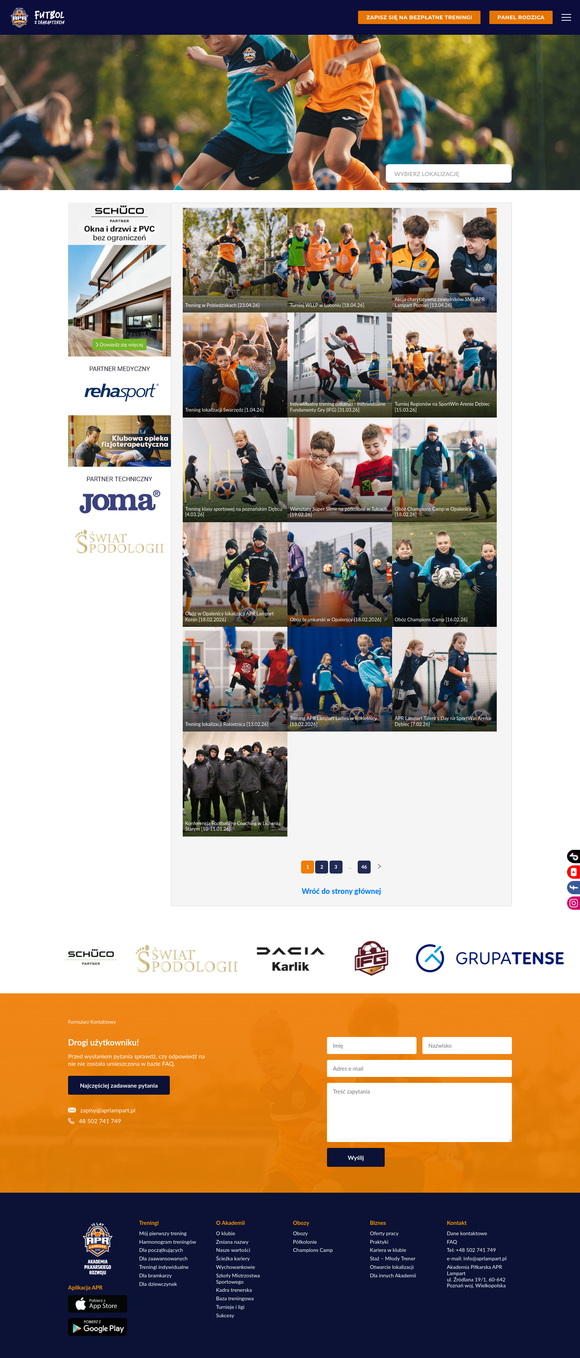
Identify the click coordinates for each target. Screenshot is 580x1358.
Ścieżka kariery (233, 1258)
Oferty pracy (384, 1233)
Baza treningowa (235, 1298)
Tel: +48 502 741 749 (471, 1250)
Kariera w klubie (388, 1250)
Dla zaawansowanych (163, 1258)
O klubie (225, 1233)
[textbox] (447, 174)
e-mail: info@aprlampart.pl (476, 1258)
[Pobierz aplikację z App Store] (97, 1304)
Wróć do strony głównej (341, 890)
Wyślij (356, 1157)
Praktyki (379, 1242)
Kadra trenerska (234, 1290)
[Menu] (566, 17)
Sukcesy (225, 1315)
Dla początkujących (161, 1250)
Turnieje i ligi (230, 1307)
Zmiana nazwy (232, 1242)
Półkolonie (305, 1242)
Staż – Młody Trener (392, 1258)
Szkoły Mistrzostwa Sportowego (238, 1279)
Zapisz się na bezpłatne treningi (419, 17)
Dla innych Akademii (393, 1275)
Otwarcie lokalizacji (392, 1267)
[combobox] (447, 174)
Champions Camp (313, 1250)
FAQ (452, 1242)
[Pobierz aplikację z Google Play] (97, 1327)
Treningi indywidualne (164, 1267)
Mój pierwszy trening (163, 1233)
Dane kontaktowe (467, 1233)
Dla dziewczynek (158, 1284)
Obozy (300, 1233)
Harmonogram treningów (167, 1242)
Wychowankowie (235, 1267)
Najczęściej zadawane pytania (119, 1085)
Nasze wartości (233, 1250)
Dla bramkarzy (155, 1275)
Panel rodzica (521, 17)
